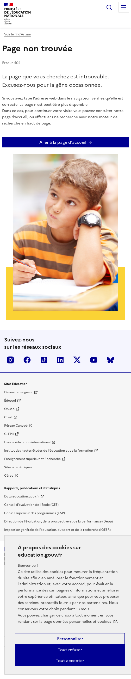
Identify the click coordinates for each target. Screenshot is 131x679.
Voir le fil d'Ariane (17, 34)
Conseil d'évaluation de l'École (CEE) (31, 504)
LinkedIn (60, 360)
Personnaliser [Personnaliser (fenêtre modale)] (70, 639)
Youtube (94, 360)
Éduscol (10, 400)
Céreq (9, 475)
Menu (123, 7)
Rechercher (109, 7)
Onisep (9, 409)
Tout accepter (70, 660)
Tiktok (44, 360)
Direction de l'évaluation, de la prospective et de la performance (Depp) (58, 521)
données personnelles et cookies (82, 621)
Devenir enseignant (18, 392)
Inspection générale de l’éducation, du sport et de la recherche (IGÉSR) (57, 529)
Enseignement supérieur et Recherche (32, 459)
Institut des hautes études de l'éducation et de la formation (48, 450)
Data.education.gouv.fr (21, 496)
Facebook (27, 360)
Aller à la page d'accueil (62, 142)
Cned (8, 417)
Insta (10, 360)
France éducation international (27, 442)
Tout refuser (70, 649)
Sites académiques (18, 467)
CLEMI (9, 434)
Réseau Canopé (16, 425)
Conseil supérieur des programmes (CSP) (34, 513)
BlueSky (110, 360)
